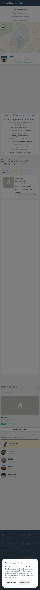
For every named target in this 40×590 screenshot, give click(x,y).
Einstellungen (12, 582)
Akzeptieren (24, 582)
